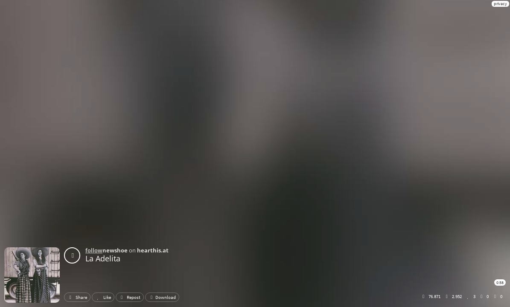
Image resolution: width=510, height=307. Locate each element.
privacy (500, 3)
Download (162, 297)
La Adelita (102, 258)
